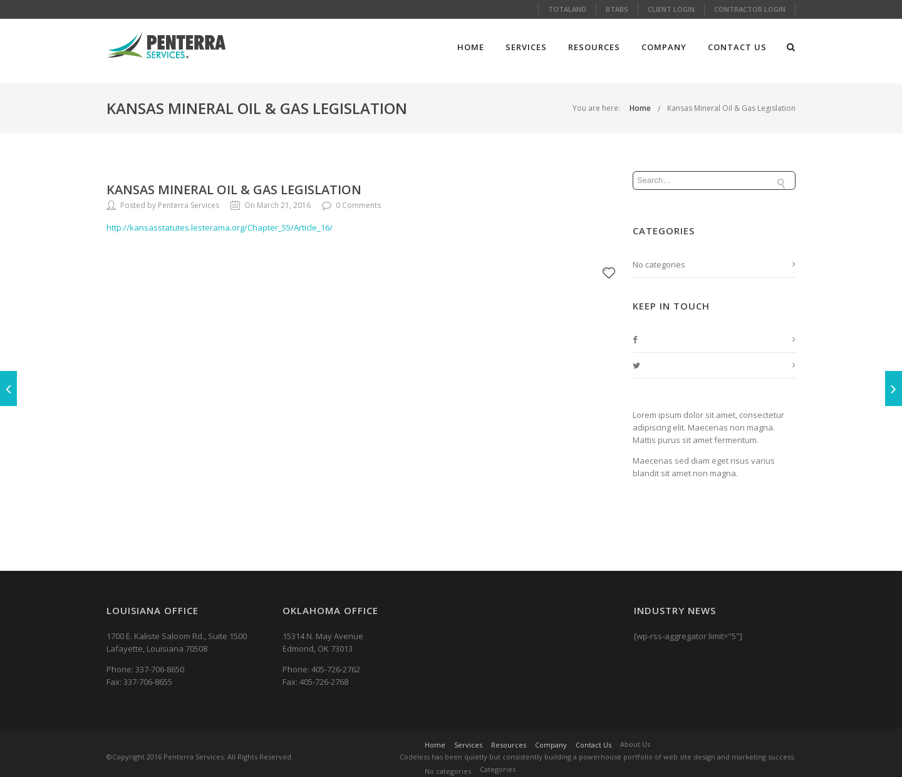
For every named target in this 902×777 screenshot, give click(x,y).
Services (526, 47)
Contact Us (737, 47)
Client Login (671, 9)
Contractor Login (749, 9)
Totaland (567, 9)
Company (664, 47)
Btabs (617, 9)
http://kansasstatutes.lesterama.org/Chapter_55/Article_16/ (219, 227)
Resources (594, 47)
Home (470, 47)
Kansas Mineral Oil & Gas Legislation (731, 108)
